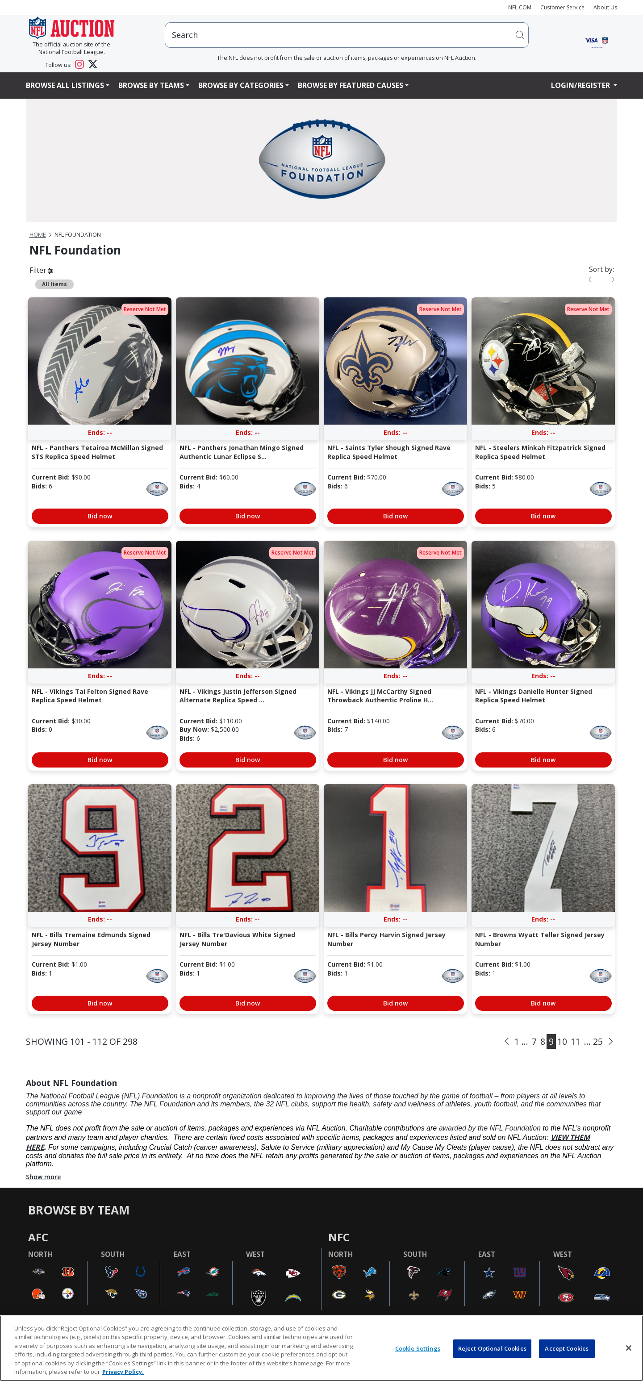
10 (562, 1041)
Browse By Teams (151, 85)
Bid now (100, 516)
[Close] (629, 1348)
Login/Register (581, 85)
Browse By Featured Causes (350, 85)
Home (37, 234)
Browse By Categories (241, 85)
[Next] (610, 1041)
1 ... (521, 1041)
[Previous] (506, 1041)
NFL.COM (519, 7)
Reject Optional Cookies (492, 1348)
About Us (605, 7)
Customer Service (562, 7)
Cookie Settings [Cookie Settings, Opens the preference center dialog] (417, 1348)
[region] (321, 1348)
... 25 (593, 1041)
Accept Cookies (567, 1348)
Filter (41, 270)
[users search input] (347, 35)
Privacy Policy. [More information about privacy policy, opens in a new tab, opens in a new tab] (123, 1372)
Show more (43, 1176)
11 (575, 1041)
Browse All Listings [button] (65, 85)
